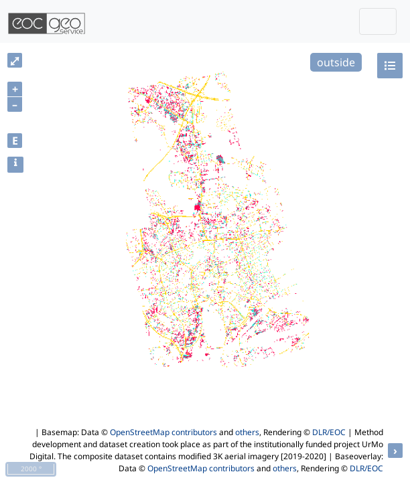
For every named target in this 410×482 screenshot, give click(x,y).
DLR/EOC (329, 432)
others (247, 432)
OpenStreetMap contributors (163, 432)
